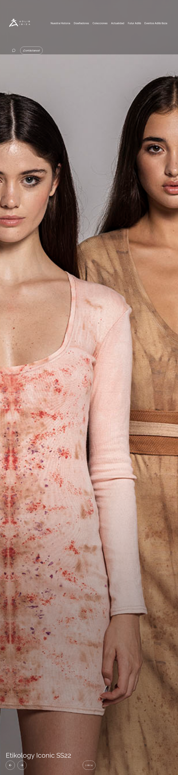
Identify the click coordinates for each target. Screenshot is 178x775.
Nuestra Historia (60, 23)
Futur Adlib (134, 23)
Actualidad (117, 23)
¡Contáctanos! (31, 50)
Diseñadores (81, 23)
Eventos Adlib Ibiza (155, 23)
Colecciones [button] (100, 23)
